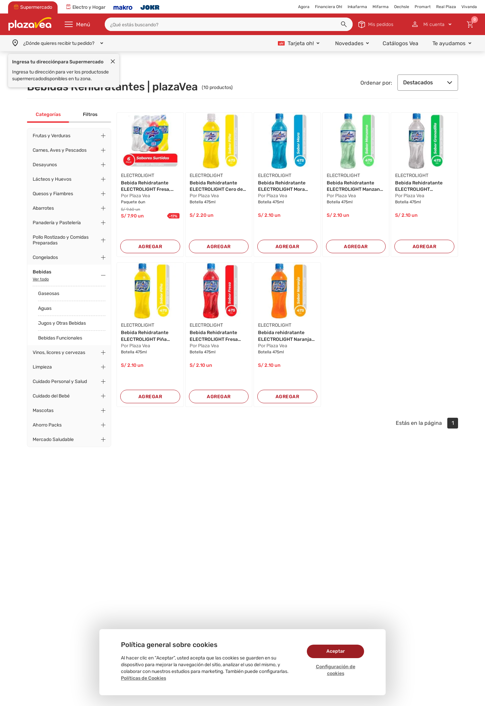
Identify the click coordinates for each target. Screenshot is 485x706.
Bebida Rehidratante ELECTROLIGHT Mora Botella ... (281, 186)
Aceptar (335, 651)
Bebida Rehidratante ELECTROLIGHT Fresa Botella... (214, 336)
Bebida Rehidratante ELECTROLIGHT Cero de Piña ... (216, 186)
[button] (343, 24)
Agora (304, 6)
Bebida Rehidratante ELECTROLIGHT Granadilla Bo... (419, 186)
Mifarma (381, 6)
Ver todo (41, 279)
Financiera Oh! (328, 6)
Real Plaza (446, 6)
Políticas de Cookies (143, 678)
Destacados (427, 82)
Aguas (45, 308)
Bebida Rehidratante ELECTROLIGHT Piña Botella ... (144, 336)
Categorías (48, 114)
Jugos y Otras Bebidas (62, 323)
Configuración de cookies (335, 670)
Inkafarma (357, 6)
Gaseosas (48, 293)
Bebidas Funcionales (60, 338)
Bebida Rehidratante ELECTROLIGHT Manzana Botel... (355, 186)
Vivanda (469, 6)
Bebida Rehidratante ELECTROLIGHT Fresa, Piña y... (145, 186)
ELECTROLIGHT (137, 175)
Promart (423, 6)
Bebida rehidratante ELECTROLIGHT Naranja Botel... (285, 336)
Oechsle (401, 6)
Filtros (90, 114)
